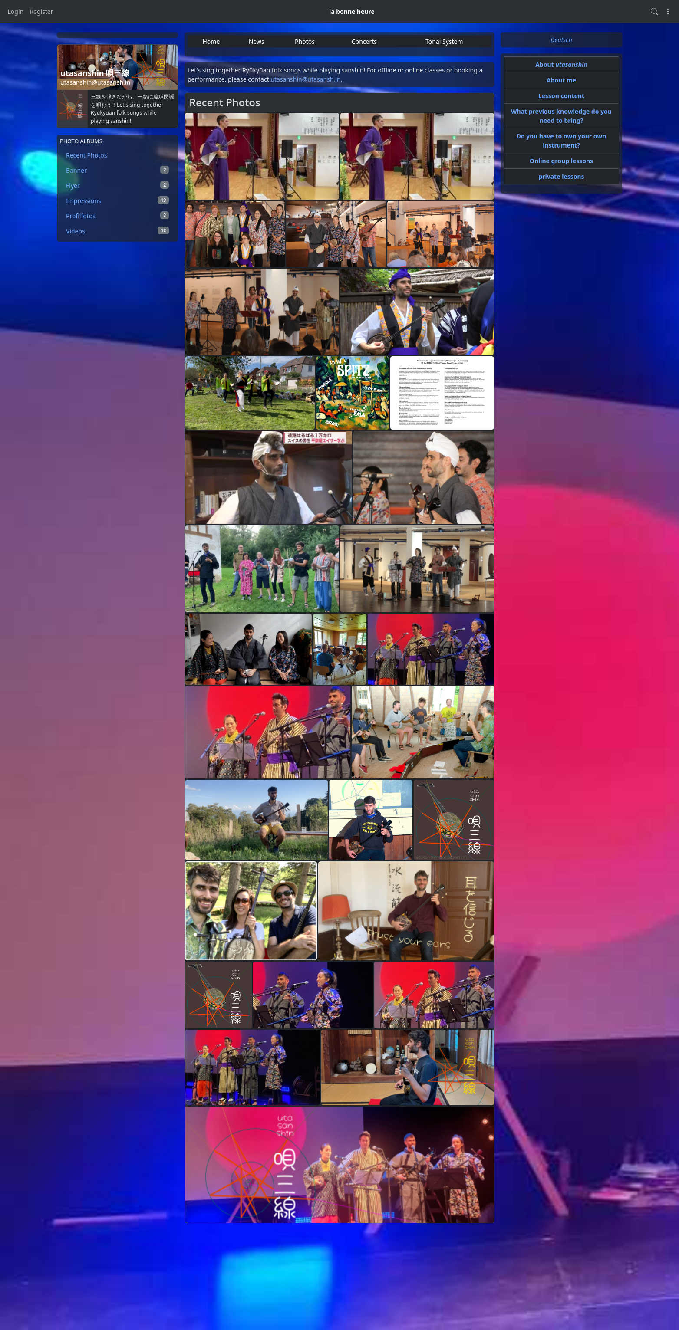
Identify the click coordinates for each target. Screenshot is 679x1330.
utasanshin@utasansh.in (305, 79)
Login (16, 11)
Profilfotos (117, 215)
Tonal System (444, 41)
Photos (305, 41)
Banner (117, 170)
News (256, 41)
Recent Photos (86, 155)
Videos (117, 231)
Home (211, 41)
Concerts (364, 41)
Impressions (117, 200)
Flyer (117, 185)
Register (41, 11)
